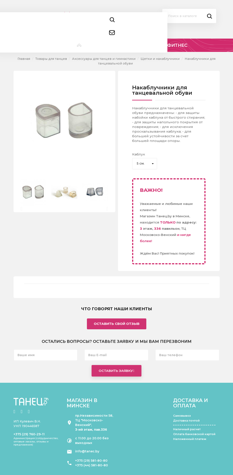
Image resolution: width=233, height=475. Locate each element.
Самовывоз (182, 415)
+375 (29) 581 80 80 (71, 13)
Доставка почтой (186, 420)
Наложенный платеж (189, 439)
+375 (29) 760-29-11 (29, 434)
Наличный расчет (187, 429)
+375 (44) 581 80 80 (71, 24)
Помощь (134, 21)
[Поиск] (189, 16)
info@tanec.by (87, 451)
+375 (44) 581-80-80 (91, 465)
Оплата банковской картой (194, 434)
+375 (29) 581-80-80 (91, 461)
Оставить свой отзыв (116, 324)
